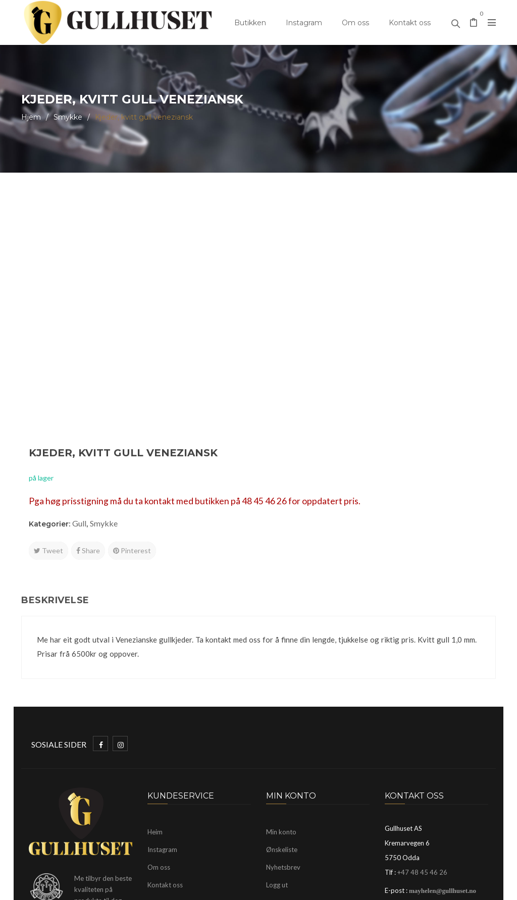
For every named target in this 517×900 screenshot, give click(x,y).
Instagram (304, 22)
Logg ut (277, 737)
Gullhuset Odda (103, 887)
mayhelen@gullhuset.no (442, 743)
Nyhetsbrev (283, 719)
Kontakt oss (410, 22)
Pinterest (372, 307)
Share (328, 307)
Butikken (250, 22)
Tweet (288, 307)
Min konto (281, 684)
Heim (155, 684)
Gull (320, 280)
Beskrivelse (55, 452)
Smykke (68, 117)
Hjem (31, 117)
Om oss (355, 22)
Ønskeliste (281, 702)
